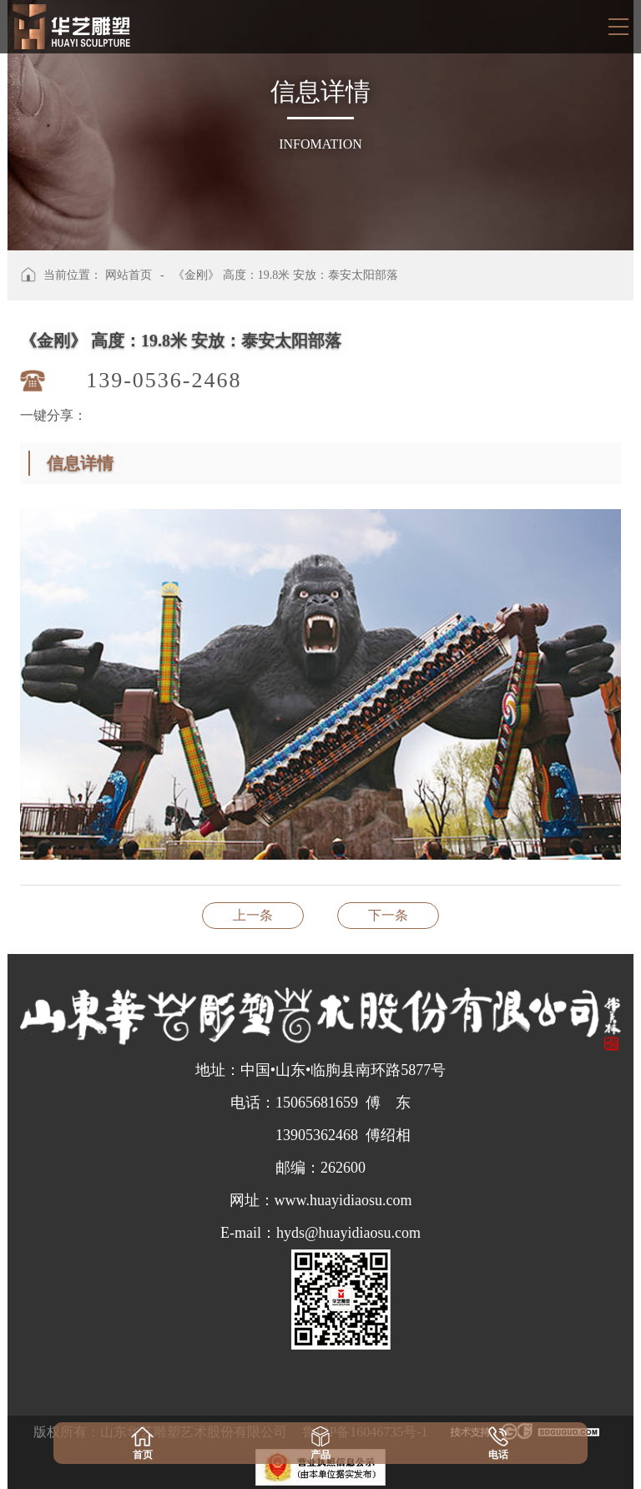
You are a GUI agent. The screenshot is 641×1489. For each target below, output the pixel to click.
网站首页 (128, 275)
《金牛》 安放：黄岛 (388, 915)
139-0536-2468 (163, 380)
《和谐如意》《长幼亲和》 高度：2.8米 (253, 915)
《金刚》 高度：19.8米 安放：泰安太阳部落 (285, 275)
